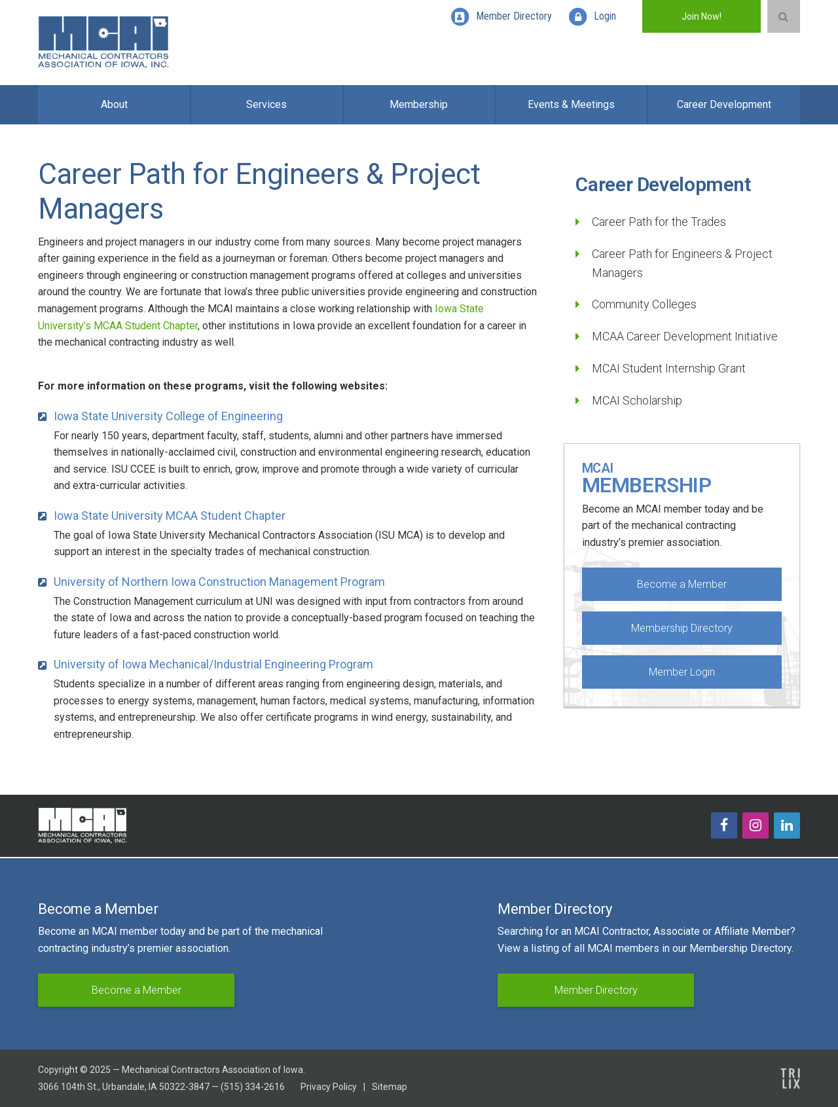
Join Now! (701, 16)
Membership (419, 104)
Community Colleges (644, 304)
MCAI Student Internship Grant (669, 368)
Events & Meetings (571, 104)
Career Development (724, 104)
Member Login (682, 672)
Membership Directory (682, 628)
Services (266, 104)
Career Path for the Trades (659, 221)
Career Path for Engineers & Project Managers (682, 263)
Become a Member (682, 584)
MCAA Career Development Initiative (685, 336)
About (114, 104)
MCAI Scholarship (637, 400)
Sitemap (389, 1086)
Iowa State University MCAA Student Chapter (169, 515)
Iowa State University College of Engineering (168, 416)
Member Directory (596, 990)
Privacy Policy (329, 1086)
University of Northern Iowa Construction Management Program (219, 582)
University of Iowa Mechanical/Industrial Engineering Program (213, 664)
